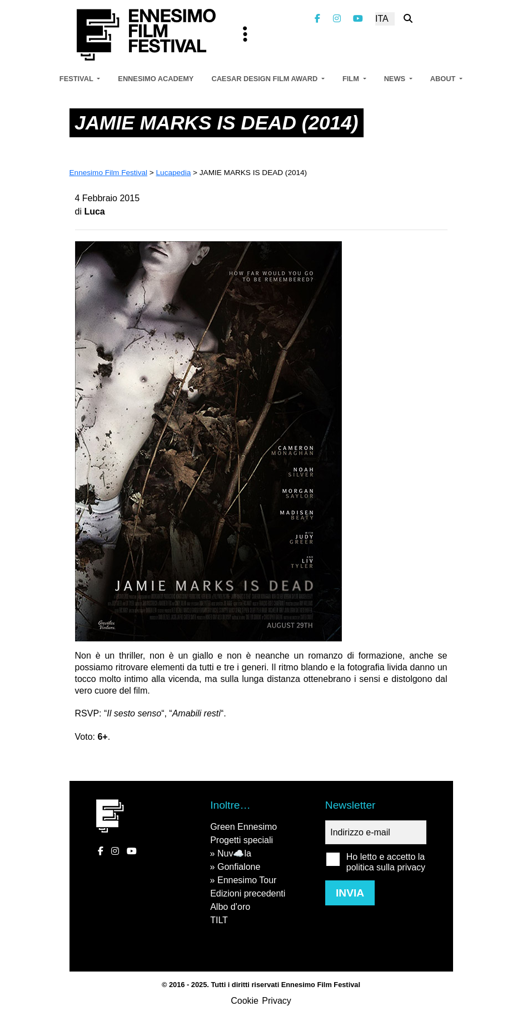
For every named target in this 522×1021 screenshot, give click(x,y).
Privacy (276, 1000)
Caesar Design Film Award (265, 78)
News (395, 78)
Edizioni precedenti (247, 893)
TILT (219, 920)
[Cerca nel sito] (408, 18)
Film (351, 78)
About (444, 78)
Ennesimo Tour (246, 880)
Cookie (244, 1000)
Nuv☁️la (234, 853)
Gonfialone (238, 866)
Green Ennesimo (243, 826)
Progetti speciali (241, 840)
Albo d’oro (230, 907)
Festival (77, 78)
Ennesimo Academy (155, 78)
